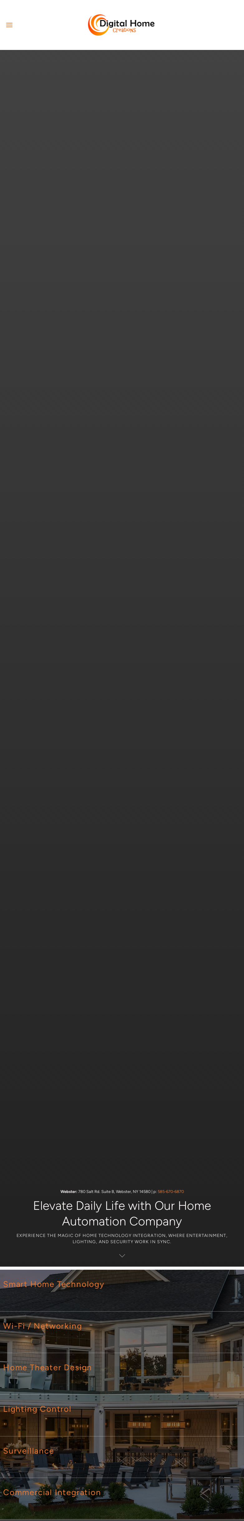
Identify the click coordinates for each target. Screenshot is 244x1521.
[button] (9, 25)
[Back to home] (122, 25)
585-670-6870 (171, 1191)
